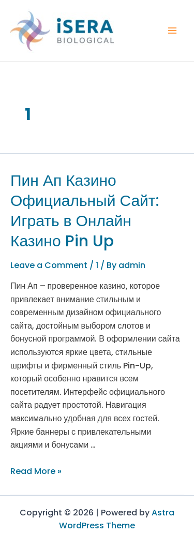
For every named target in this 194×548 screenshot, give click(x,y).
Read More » (36, 471)
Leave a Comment (48, 265)
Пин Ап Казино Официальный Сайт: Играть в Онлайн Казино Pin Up (84, 211)
